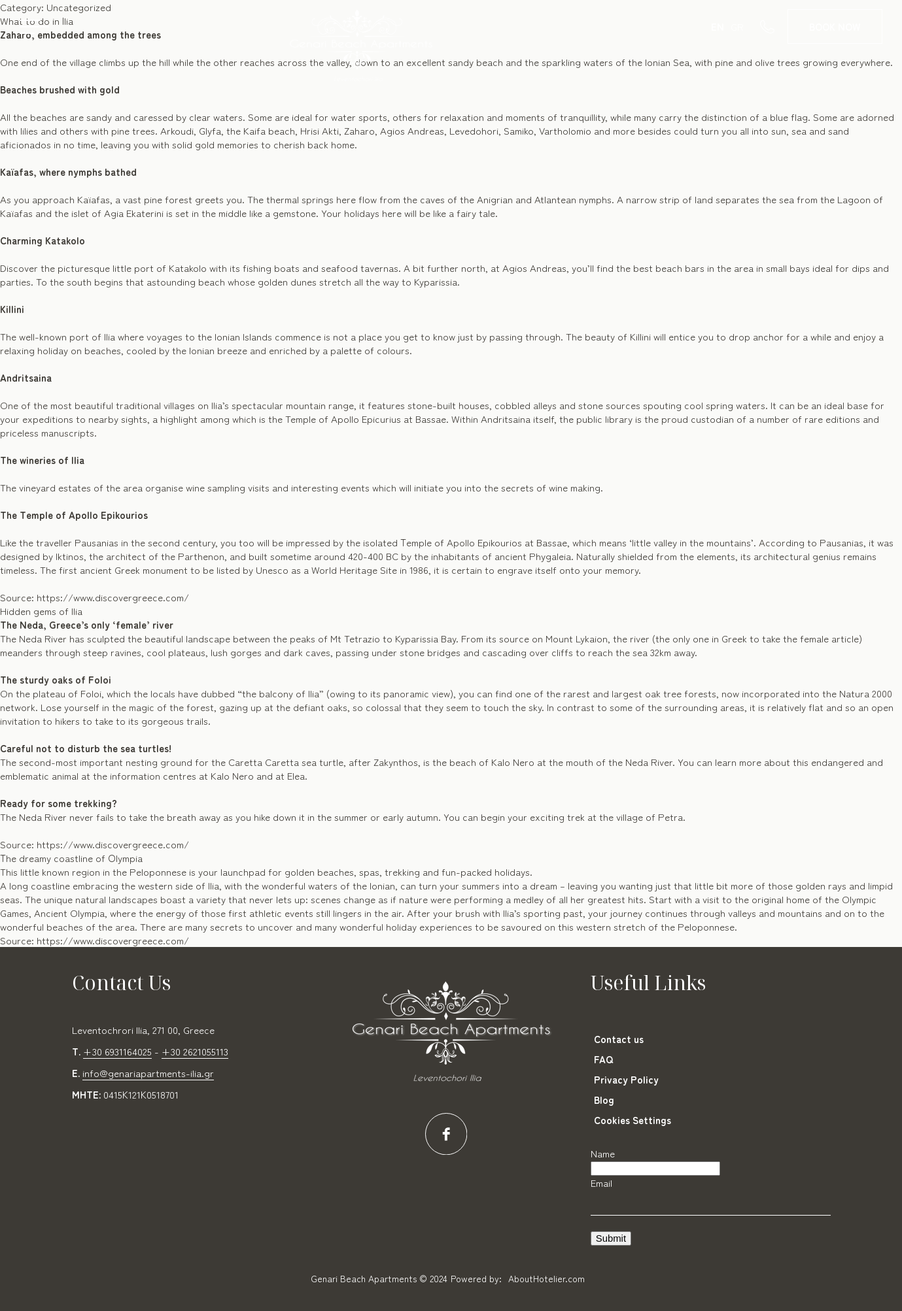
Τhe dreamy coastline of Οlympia (71, 858)
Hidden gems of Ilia (41, 611)
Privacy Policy (626, 1079)
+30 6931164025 (117, 1051)
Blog (604, 1099)
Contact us (619, 1039)
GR (737, 26)
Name (603, 1153)
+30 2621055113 (195, 1051)
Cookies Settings (632, 1120)
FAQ (603, 1059)
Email (601, 1182)
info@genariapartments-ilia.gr (148, 1073)
